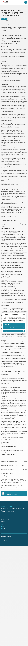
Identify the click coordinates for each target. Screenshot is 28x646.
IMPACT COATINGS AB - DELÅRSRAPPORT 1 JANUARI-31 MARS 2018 (13, 493)
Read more (12, 321)
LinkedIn (4, 526)
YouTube (4, 528)
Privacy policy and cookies (6, 540)
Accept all (14, 324)
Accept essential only (14, 327)
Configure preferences (14, 331)
